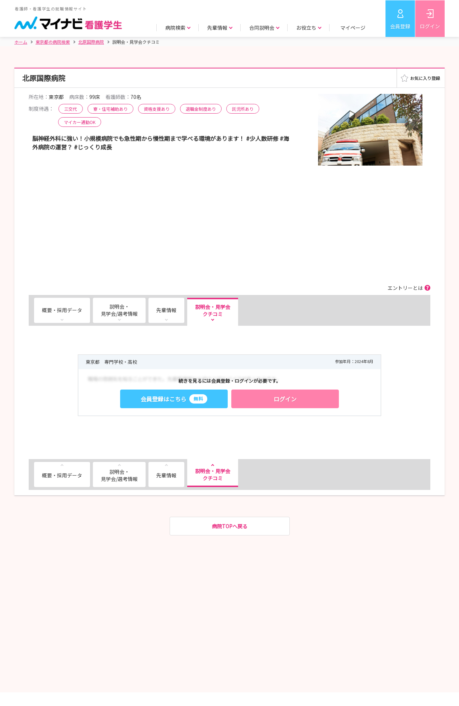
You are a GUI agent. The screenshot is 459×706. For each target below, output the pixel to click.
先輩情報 (166, 310)
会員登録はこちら (174, 399)
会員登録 (400, 26)
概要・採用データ (62, 310)
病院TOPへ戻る (229, 526)
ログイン (430, 26)
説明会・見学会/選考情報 (119, 310)
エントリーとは (405, 287)
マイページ (352, 27)
